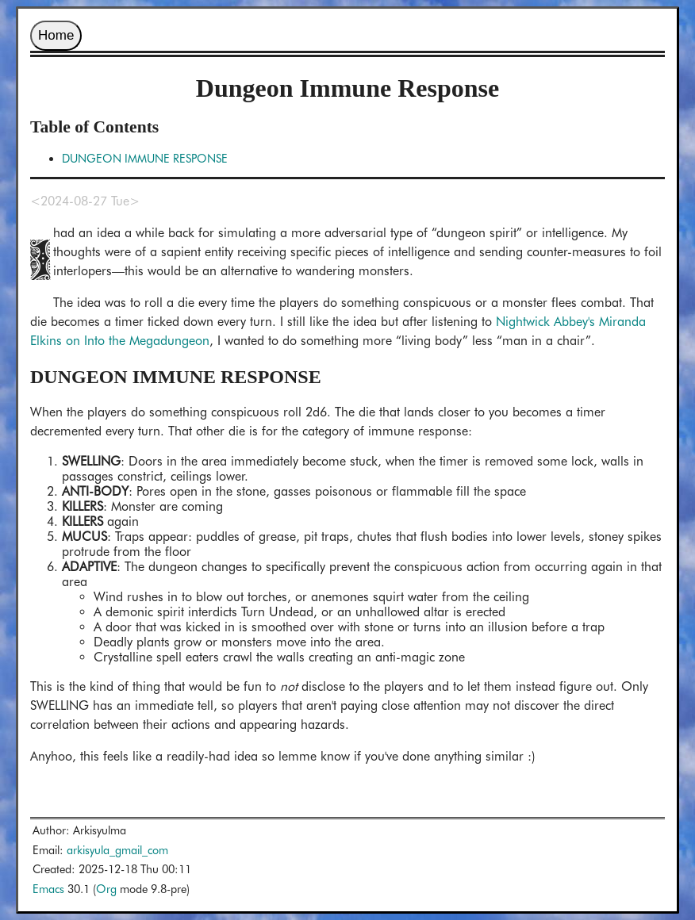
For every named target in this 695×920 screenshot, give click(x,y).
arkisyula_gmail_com (117, 850)
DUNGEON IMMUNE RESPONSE (145, 158)
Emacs (48, 888)
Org (106, 888)
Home (56, 35)
